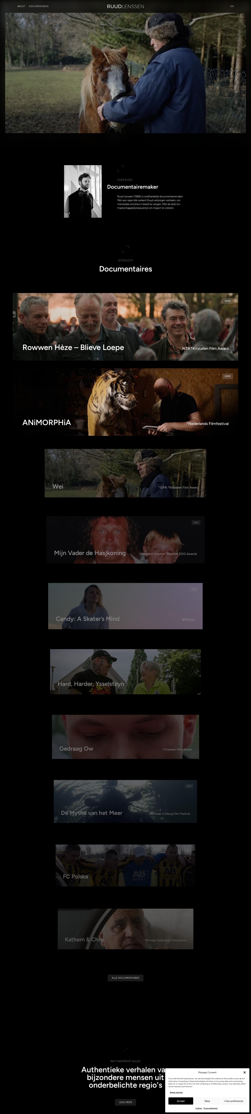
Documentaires (39, 6)
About (21, 6)
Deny (207, 1101)
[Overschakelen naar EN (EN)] (232, 6)
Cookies (198, 1108)
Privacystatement (210, 1108)
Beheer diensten (176, 1092)
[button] (244, 1072)
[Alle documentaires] (125, 1036)
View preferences (233, 1101)
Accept (181, 1101)
